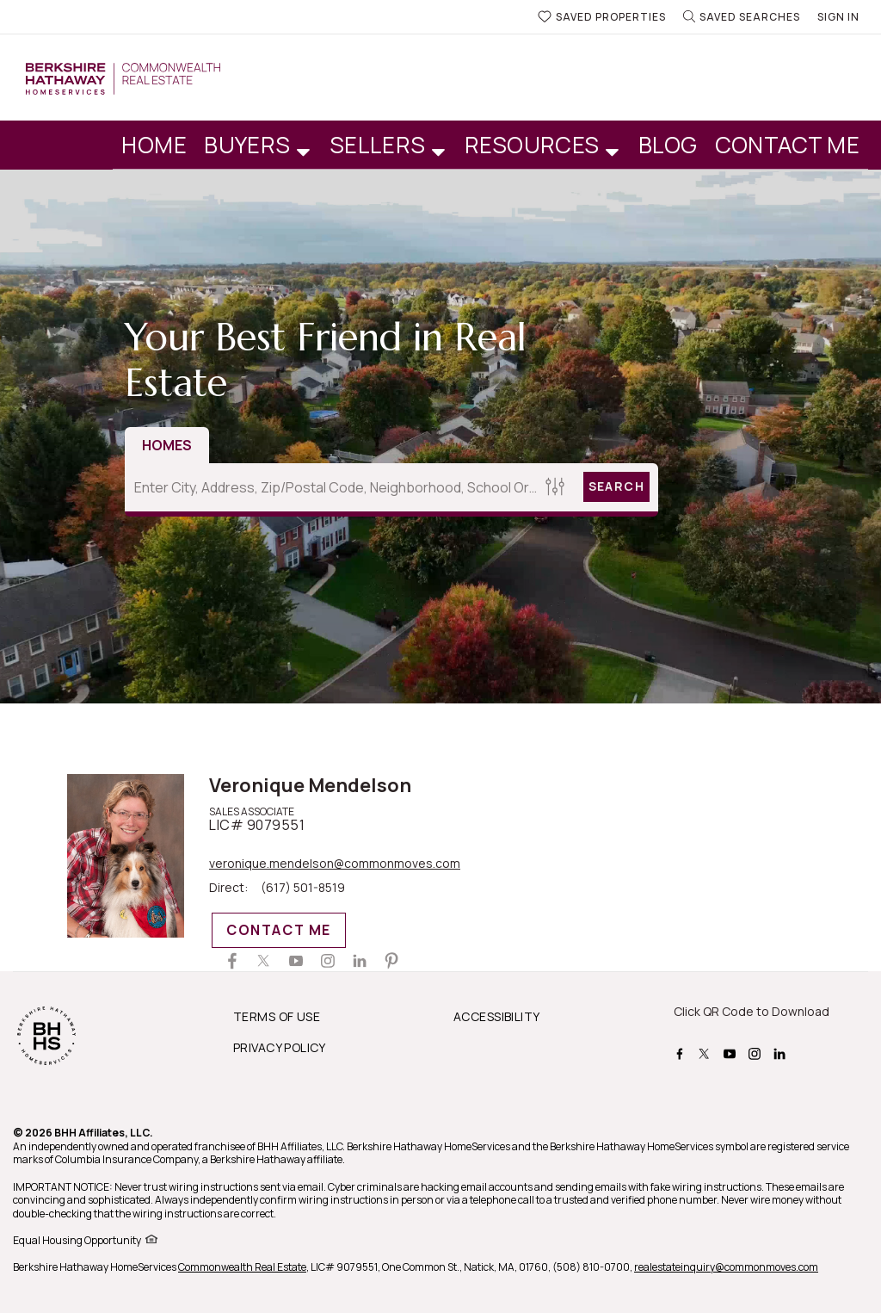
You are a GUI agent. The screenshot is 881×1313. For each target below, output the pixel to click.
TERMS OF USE (276, 1016)
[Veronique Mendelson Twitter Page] (264, 960)
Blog (668, 144)
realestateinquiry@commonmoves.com (726, 1267)
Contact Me (787, 144)
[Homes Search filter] (555, 487)
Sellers (380, 144)
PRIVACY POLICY (279, 1047)
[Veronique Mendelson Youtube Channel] (296, 960)
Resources (535, 144)
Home (154, 144)
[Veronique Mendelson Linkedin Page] (360, 960)
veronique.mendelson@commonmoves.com (334, 863)
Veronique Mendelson (310, 785)
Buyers (249, 144)
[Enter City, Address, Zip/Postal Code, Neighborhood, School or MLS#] (332, 487)
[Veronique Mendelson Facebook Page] (232, 960)
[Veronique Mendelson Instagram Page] (328, 960)
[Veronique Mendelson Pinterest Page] (391, 960)
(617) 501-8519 (303, 887)
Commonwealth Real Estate (242, 1267)
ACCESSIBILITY (496, 1016)
